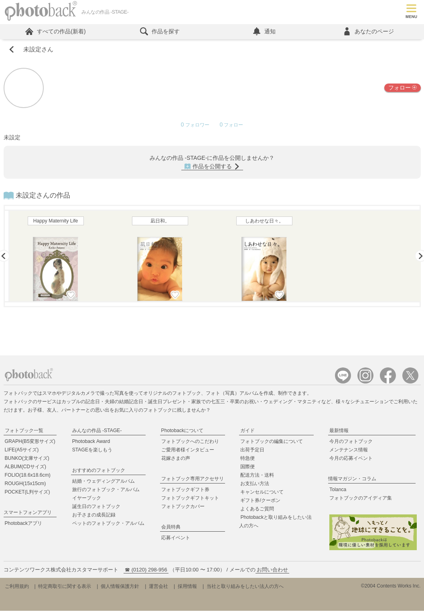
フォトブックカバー (183, 507)
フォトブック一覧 (24, 432)
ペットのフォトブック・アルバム (108, 524)
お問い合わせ (272, 571)
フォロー (402, 88)
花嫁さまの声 (175, 459)
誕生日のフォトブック (96, 507)
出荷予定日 (252, 451)
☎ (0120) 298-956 (146, 571)
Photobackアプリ (24, 524)
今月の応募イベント (351, 459)
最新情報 (339, 432)
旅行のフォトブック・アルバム (106, 491)
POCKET (27, 493)
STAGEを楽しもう (92, 451)
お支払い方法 (254, 485)
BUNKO (27, 459)
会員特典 (171, 528)
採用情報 (187, 587)
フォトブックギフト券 (185, 491)
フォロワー (196, 126)
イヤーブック (86, 499)
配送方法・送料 (257, 476)
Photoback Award (91, 442)
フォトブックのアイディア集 (360, 499)
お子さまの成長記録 (94, 516)
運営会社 (158, 587)
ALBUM (26, 468)
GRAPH (30, 442)
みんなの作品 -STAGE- (97, 432)
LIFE (22, 451)
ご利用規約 (17, 587)
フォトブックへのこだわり (190, 442)
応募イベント (175, 539)
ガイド (247, 432)
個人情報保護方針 (120, 587)
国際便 (247, 468)
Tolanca (337, 491)
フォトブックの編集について (271, 442)
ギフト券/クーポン (260, 501)
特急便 (247, 459)
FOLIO (28, 476)
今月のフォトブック (351, 442)
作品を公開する (212, 167)
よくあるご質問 (257, 510)
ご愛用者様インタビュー (187, 451)
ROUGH (25, 485)
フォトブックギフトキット (190, 499)
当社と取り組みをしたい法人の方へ (245, 587)
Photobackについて (182, 432)
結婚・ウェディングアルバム (103, 482)
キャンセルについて (262, 493)
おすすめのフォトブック (98, 471)
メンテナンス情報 (348, 451)
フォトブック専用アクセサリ (192, 480)
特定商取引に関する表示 (64, 587)
